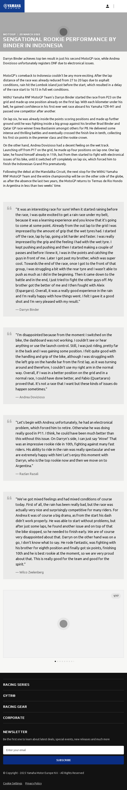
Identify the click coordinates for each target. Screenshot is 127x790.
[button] (120, 6)
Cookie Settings (12, 783)
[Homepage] (12, 6)
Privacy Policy (33, 783)
